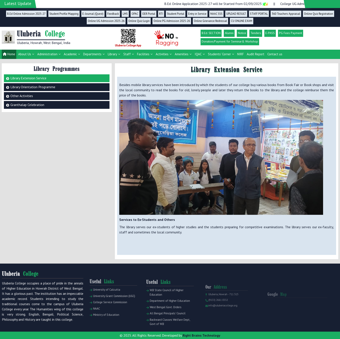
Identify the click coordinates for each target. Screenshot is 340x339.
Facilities (143, 54)
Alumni (229, 33)
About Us (24, 54)
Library (112, 54)
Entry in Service (197, 14)
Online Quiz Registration (318, 14)
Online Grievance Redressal (210, 21)
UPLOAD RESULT (236, 14)
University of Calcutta (106, 297)
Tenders (255, 33)
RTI (161, 14)
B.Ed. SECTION (211, 33)
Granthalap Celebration (27, 105)
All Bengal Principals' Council (166, 318)
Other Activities (21, 96)
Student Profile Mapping (63, 14)
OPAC (135, 14)
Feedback (113, 14)
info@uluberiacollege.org (222, 310)
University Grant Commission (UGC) (112, 303)
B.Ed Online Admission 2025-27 (26, 14)
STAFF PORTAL (259, 14)
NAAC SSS (216, 14)
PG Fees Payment (290, 33)
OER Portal (148, 14)
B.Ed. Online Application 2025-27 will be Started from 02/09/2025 (221, 4)
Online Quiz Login (139, 21)
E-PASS (270, 33)
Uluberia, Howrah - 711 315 (222, 300)
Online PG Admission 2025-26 (172, 21)
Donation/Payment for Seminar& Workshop (230, 41)
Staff (127, 54)
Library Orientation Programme (32, 87)
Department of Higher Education (168, 308)
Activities (162, 54)
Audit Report (255, 54)
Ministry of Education (105, 319)
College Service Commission (109, 308)
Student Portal (175, 14)
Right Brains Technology (201, 335)
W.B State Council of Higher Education (165, 300)
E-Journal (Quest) (92, 14)
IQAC (198, 54)
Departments (92, 54)
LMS (125, 14)
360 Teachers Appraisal (286, 14)
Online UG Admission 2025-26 (106, 21)
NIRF (240, 54)
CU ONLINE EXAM (241, 21)
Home (9, 54)
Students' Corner (219, 54)
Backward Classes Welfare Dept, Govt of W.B (168, 326)
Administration (47, 54)
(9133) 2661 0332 (218, 305)
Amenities (181, 54)
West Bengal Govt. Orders (165, 313)
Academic (70, 54)
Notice (242, 33)
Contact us (274, 54)
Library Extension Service (28, 78)
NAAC (97, 314)
